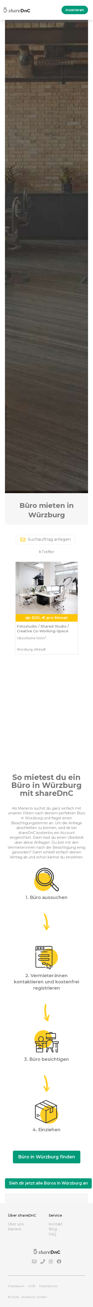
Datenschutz (48, 1286)
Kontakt (55, 1224)
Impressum (16, 1286)
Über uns (16, 1224)
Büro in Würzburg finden (46, 1157)
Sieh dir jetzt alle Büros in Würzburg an (48, 1183)
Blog (53, 1229)
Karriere (14, 1229)
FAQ (52, 1234)
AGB (31, 1286)
